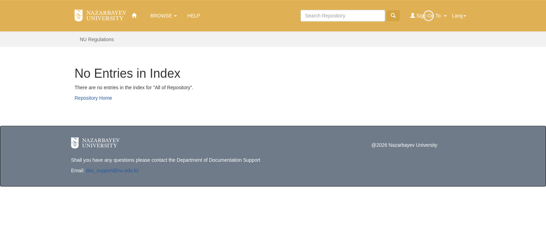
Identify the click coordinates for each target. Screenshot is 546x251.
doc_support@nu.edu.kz (112, 170)
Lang (459, 15)
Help (193, 15)
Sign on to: (428, 15)
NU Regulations (97, 39)
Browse (163, 15)
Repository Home (93, 98)
